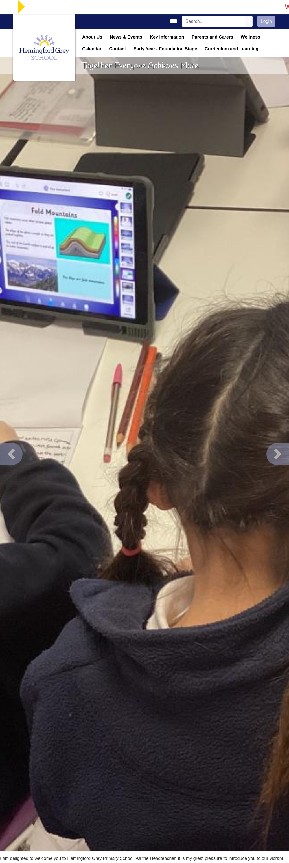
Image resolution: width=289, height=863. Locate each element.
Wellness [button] (250, 37)
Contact (117, 49)
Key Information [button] (167, 37)
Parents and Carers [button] (212, 37)
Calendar (91, 49)
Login (266, 21)
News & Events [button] (126, 37)
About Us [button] (92, 37)
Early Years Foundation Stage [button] (165, 49)
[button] (11, 454)
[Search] (213, 21)
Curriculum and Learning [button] (231, 49)
